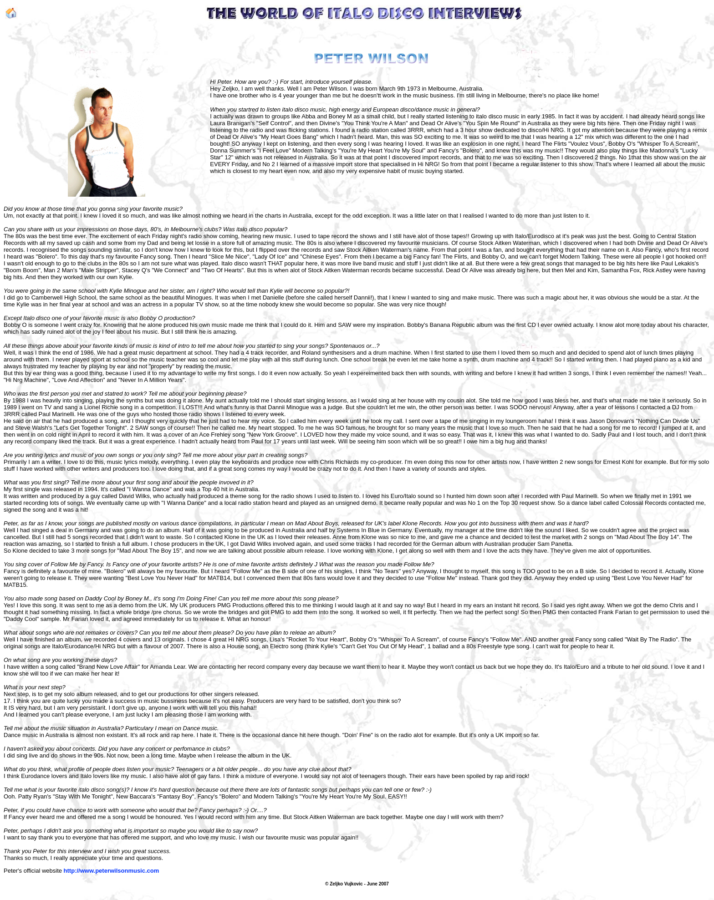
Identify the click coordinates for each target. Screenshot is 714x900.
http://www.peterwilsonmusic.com (111, 870)
